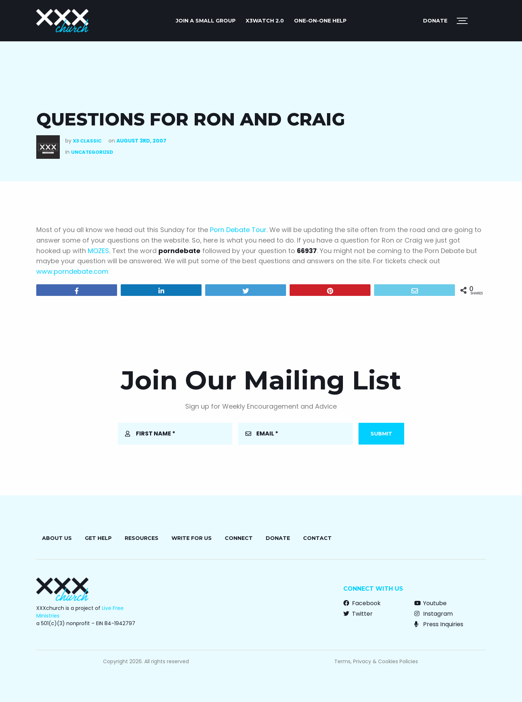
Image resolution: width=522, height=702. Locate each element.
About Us (57, 538)
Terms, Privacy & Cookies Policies (376, 661)
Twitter (358, 614)
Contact (317, 538)
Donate (435, 20)
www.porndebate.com (72, 271)
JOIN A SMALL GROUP (206, 20)
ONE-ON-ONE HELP (320, 20)
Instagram (433, 614)
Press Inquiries (438, 624)
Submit (381, 433)
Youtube (430, 603)
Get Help (98, 538)
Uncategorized (92, 152)
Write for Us (191, 538)
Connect (239, 538)
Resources (141, 538)
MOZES (98, 250)
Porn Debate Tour (238, 229)
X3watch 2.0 (265, 20)
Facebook (362, 603)
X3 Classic (87, 140)
